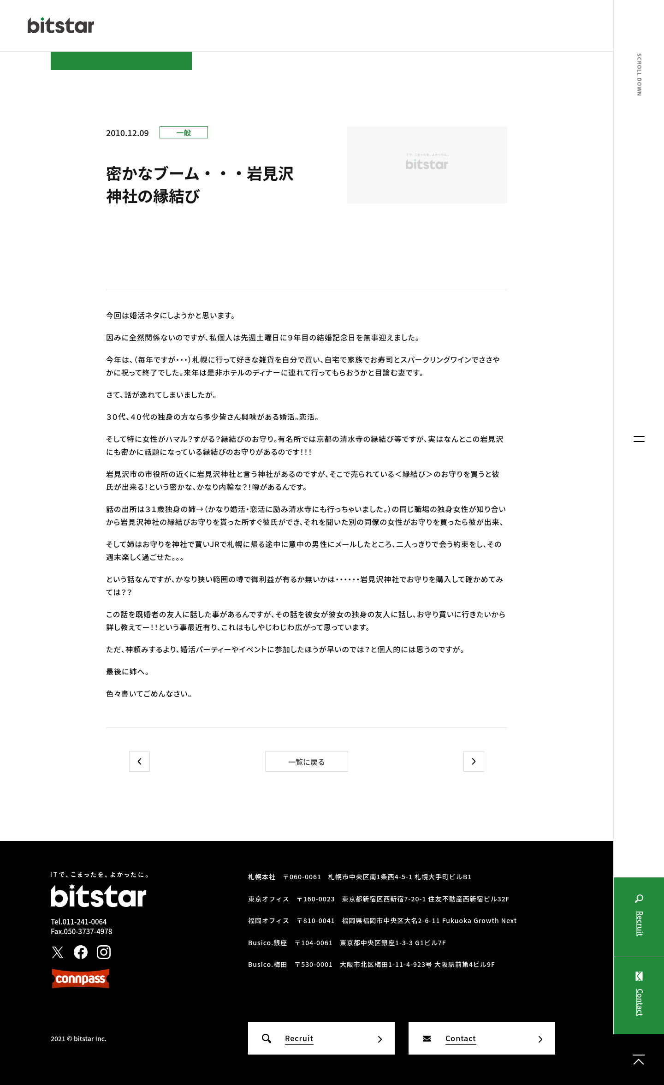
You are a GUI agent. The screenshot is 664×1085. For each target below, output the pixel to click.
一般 (183, 132)
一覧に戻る (306, 761)
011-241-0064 (84, 921)
